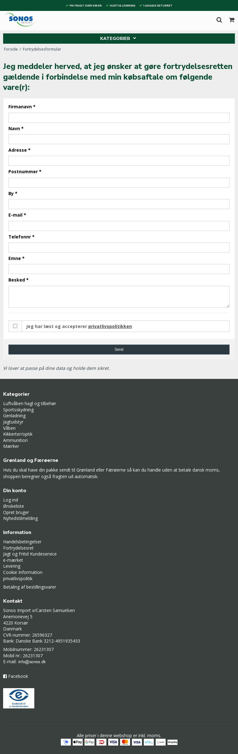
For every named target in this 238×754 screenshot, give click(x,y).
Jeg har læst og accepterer (79, 326)
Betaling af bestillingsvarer (29, 587)
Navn (16, 128)
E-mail (17, 215)
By (12, 193)
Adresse (19, 150)
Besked (18, 280)
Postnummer (24, 171)
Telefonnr (21, 237)
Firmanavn (22, 107)
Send (118, 349)
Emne (16, 258)
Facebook (18, 676)
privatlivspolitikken (110, 326)
